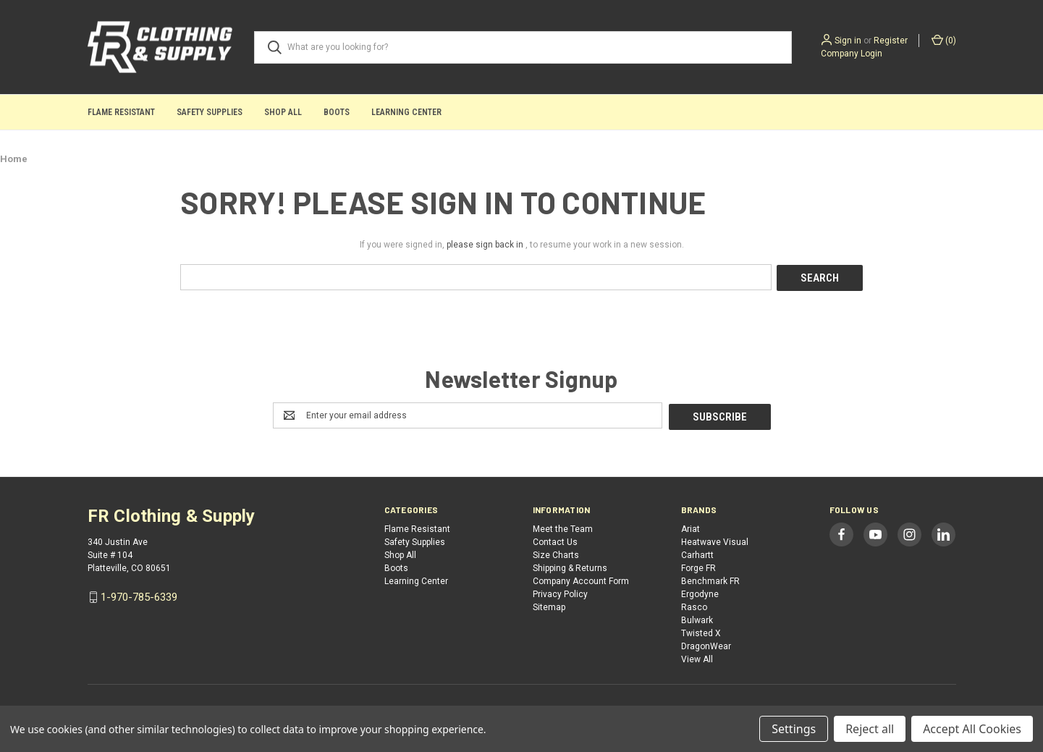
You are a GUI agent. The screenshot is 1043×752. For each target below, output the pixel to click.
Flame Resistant (121, 112)
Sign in (848, 40)
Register (891, 40)
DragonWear (706, 644)
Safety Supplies (209, 112)
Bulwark (697, 618)
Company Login (851, 53)
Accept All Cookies (972, 729)
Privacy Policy (560, 592)
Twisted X (701, 631)
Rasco (694, 605)
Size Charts (556, 553)
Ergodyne (700, 592)
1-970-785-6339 (139, 594)
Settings (794, 729)
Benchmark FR (710, 579)
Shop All (283, 112)
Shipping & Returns (570, 566)
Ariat (690, 527)
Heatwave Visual (714, 540)
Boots (337, 112)
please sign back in (485, 245)
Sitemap (549, 605)
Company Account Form (581, 579)
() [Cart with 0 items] (944, 40)
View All (697, 657)
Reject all (869, 729)
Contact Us (555, 540)
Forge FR (698, 566)
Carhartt (697, 553)
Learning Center (406, 112)
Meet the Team (563, 527)
